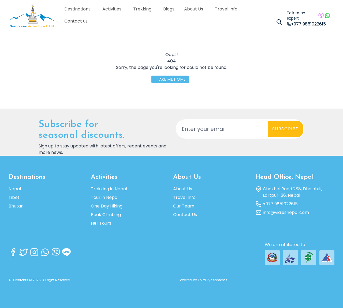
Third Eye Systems (212, 280)
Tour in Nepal (104, 197)
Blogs (168, 9)
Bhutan (16, 206)
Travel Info (228, 9)
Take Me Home (171, 79)
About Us (195, 9)
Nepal (15, 189)
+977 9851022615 (280, 204)
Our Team (183, 206)
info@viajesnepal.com (286, 212)
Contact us (76, 21)
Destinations (79, 9)
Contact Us (185, 214)
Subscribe (285, 129)
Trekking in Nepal (109, 189)
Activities (113, 9)
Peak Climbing (106, 214)
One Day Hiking (106, 206)
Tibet (14, 197)
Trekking (144, 9)
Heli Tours (101, 223)
